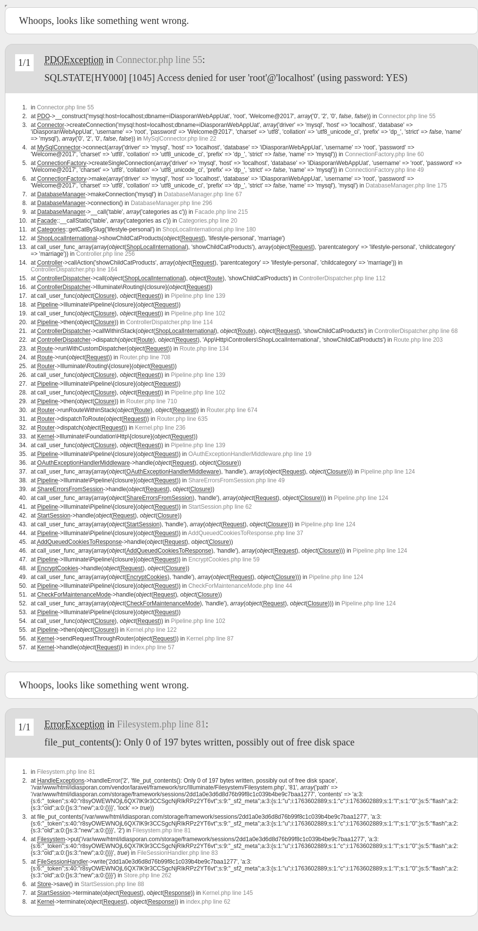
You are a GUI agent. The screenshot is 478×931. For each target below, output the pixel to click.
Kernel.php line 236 (160, 427)
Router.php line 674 (232, 410)
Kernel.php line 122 (151, 629)
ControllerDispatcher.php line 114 (169, 322)
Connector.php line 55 (159, 59)
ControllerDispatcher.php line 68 (416, 331)
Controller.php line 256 (105, 253)
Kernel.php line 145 (227, 893)
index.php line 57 (152, 647)
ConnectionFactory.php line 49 (384, 169)
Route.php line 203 (418, 339)
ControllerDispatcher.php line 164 (74, 269)
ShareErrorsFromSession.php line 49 (236, 480)
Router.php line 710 (151, 401)
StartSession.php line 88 (112, 884)
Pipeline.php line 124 (387, 471)
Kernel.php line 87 (210, 638)
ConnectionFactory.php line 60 (384, 154)
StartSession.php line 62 (220, 506)
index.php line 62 (208, 901)
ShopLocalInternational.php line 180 (209, 229)
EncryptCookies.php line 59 (223, 559)
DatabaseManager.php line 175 (406, 185)
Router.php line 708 (145, 357)
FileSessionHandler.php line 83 (177, 852)
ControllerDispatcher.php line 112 (342, 278)
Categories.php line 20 (208, 220)
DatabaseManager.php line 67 (203, 194)
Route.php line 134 (204, 348)
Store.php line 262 (147, 875)
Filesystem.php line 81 (161, 724)
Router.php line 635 (182, 418)
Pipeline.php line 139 (198, 295)
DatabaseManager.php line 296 (171, 203)
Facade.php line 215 (221, 211)
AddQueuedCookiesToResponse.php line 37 (245, 533)
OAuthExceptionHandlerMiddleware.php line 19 (249, 454)
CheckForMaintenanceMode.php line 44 (240, 585)
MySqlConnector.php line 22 (179, 138)
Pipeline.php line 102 (198, 313)
